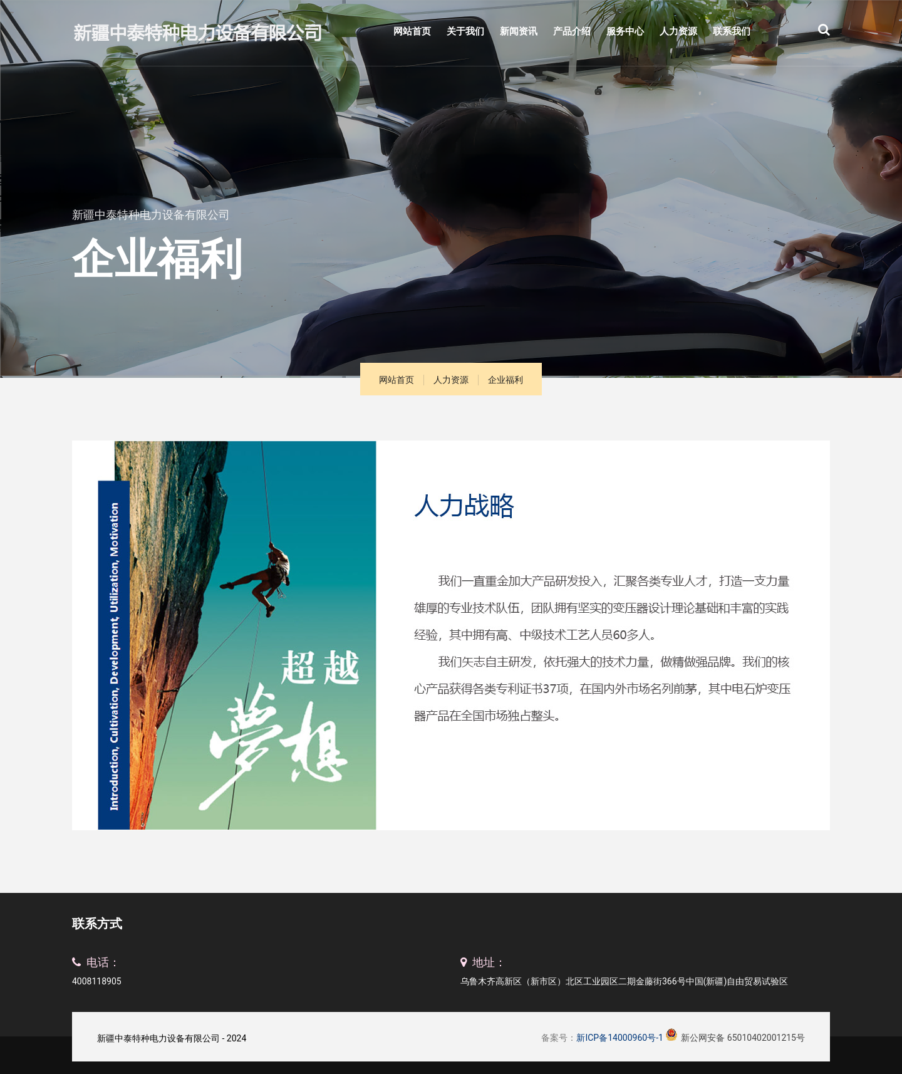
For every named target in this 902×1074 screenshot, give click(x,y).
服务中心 (625, 31)
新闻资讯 (518, 31)
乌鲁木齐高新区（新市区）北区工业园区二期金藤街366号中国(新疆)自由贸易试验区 (624, 981)
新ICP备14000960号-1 (619, 1038)
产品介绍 (572, 31)
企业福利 (505, 380)
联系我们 (731, 31)
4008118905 (97, 981)
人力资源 (678, 31)
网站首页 (412, 31)
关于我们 (465, 31)
